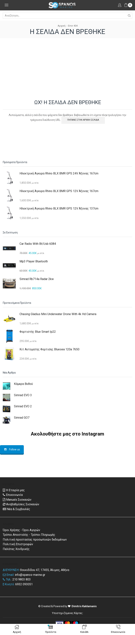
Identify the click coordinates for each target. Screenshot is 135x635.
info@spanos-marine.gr (30, 575)
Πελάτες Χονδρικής (16, 549)
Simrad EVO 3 (23, 395)
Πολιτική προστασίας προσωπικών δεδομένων (35, 539)
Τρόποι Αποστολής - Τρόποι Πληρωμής (29, 534)
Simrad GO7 (21, 417)
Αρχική (61, 25)
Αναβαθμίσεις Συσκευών (21, 504)
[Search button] (129, 15)
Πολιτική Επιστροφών (18, 544)
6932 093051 (24, 584)
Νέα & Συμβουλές (16, 509)
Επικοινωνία (13, 495)
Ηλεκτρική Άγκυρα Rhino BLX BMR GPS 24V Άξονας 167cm (59, 173)
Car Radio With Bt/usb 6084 (38, 244)
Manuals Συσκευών (17, 499)
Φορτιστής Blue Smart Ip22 (38, 331)
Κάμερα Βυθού (23, 384)
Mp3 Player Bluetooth (34, 261)
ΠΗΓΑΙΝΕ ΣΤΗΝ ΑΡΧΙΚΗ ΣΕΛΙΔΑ (83, 120)
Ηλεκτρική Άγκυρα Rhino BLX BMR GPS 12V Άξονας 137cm (59, 208)
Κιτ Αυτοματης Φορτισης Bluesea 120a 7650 (49, 349)
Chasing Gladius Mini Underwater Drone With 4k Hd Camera (58, 314)
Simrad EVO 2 (23, 406)
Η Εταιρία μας (14, 490)
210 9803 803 (21, 579)
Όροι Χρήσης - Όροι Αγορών (21, 530)
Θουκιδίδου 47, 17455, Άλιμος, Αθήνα (44, 570)
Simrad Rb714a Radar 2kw (37, 279)
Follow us (12, 449)
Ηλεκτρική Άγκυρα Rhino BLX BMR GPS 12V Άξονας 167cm (59, 191)
